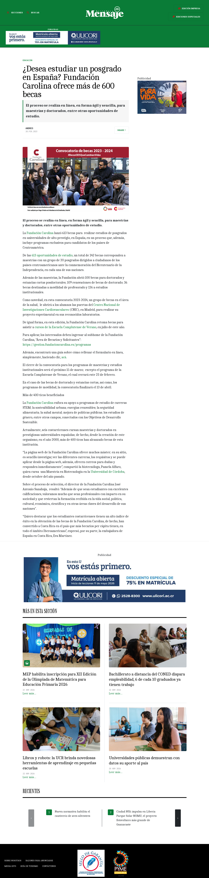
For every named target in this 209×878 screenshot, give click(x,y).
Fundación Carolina (40, 233)
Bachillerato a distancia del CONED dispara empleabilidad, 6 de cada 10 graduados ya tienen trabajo (147, 679)
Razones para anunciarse (39, 860)
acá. (64, 357)
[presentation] (31, 818)
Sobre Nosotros (12, 860)
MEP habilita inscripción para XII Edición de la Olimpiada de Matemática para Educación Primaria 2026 (59, 679)
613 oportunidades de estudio (52, 255)
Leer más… (29, 693)
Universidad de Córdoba (107, 472)
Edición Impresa (188, 8)
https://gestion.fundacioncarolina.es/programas (57, 345)
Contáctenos (49, 866)
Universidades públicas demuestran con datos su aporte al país (144, 760)
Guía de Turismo (29, 866)
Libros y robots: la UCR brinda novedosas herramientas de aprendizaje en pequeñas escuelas (59, 763)
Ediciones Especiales (185, 16)
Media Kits (10, 866)
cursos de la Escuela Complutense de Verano (65, 327)
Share (120, 130)
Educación (27, 60)
